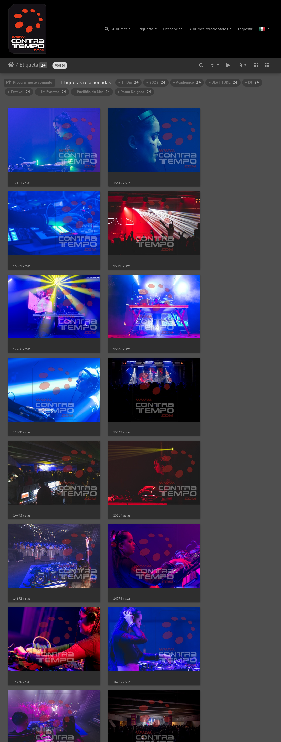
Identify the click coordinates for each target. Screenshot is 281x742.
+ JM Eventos (52, 91)
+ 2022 (155, 82)
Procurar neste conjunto (29, 82)
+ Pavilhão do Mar (92, 91)
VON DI (60, 65)
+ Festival (19, 91)
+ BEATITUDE (223, 82)
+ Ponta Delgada (134, 91)
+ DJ (252, 82)
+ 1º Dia (128, 82)
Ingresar (245, 28)
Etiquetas (145, 28)
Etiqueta (29, 64)
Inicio (11, 65)
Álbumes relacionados (208, 28)
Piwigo (153, 731)
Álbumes (120, 28)
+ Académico (187, 82)
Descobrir (171, 28)
